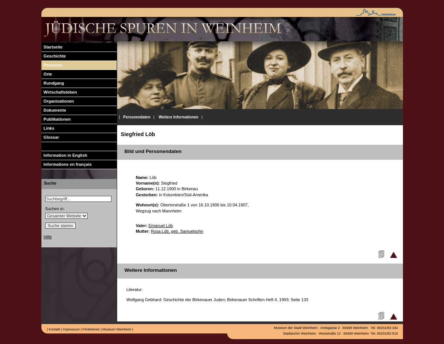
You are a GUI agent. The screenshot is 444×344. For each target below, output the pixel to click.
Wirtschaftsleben (59, 92)
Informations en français (66, 164)
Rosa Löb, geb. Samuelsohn (177, 231)
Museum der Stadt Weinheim (295, 328)
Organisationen (57, 101)
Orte (46, 74)
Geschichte (53, 56)
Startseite (52, 47)
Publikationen (56, 119)
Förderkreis (91, 329)
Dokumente (53, 110)
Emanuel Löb (160, 225)
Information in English (64, 155)
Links (48, 128)
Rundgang (52, 83)
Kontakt (54, 329)
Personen (52, 65)
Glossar (50, 137)
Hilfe (48, 237)
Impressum (71, 329)
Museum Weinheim (116, 329)
